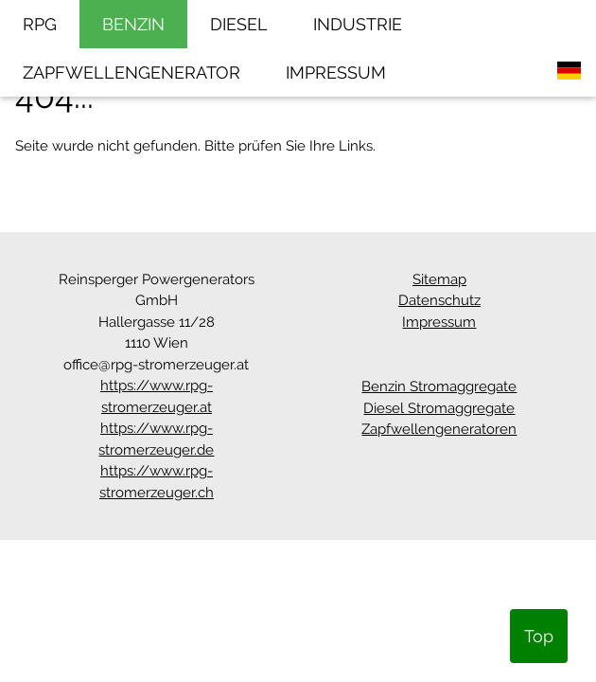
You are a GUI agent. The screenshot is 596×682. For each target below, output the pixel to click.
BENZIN (133, 24)
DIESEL (239, 24)
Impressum (439, 322)
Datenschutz (439, 300)
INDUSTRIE (357, 24)
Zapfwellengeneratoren (439, 429)
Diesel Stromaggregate (439, 408)
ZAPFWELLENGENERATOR (131, 72)
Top (538, 636)
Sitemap (439, 279)
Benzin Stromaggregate (439, 386)
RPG (40, 24)
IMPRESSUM (336, 72)
